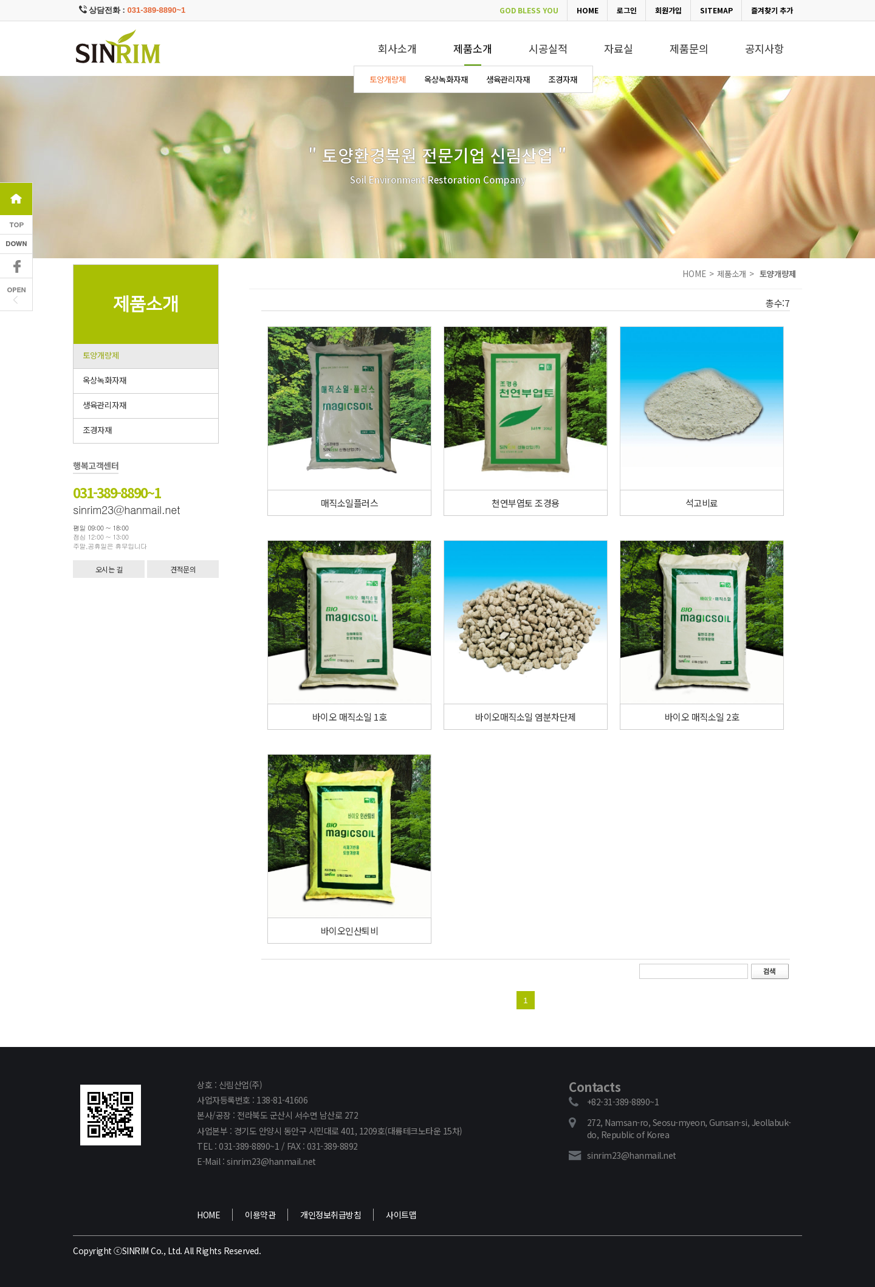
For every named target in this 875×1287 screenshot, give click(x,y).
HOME (588, 10)
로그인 (627, 10)
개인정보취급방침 (330, 1215)
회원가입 (668, 10)
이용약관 (260, 1215)
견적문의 (183, 569)
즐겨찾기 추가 (772, 10)
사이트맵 (401, 1215)
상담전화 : (132, 10)
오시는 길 (109, 569)
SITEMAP (716, 10)
